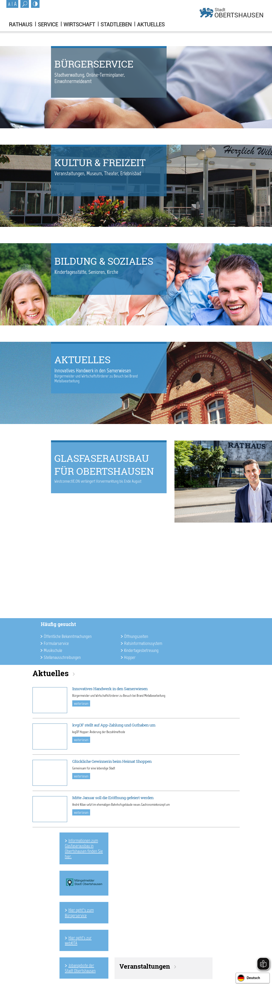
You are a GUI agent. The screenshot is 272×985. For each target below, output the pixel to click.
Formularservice (56, 643)
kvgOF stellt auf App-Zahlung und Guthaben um (113, 725)
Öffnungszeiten (136, 636)
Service (48, 25)
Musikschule (53, 650)
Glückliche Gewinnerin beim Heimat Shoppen (112, 761)
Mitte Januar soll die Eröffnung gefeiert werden (112, 797)
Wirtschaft (79, 25)
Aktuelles (151, 25)
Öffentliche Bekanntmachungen (68, 636)
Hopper (130, 657)
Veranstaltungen (144, 966)
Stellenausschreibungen (62, 657)
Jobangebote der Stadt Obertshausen (80, 968)
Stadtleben (116, 25)
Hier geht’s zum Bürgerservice (79, 912)
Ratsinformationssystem (143, 643)
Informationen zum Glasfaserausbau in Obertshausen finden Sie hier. (84, 848)
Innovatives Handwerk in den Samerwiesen (109, 688)
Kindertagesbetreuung (141, 650)
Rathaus (20, 25)
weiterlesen (81, 703)
